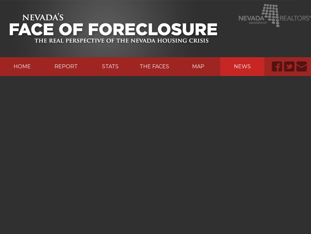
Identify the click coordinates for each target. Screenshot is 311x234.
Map (198, 66)
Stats (110, 66)
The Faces (154, 66)
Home (22, 66)
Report (66, 66)
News (242, 66)
